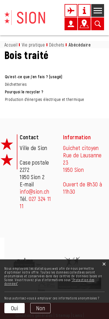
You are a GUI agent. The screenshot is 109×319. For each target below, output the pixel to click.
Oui (14, 307)
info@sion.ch (34, 191)
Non (40, 307)
